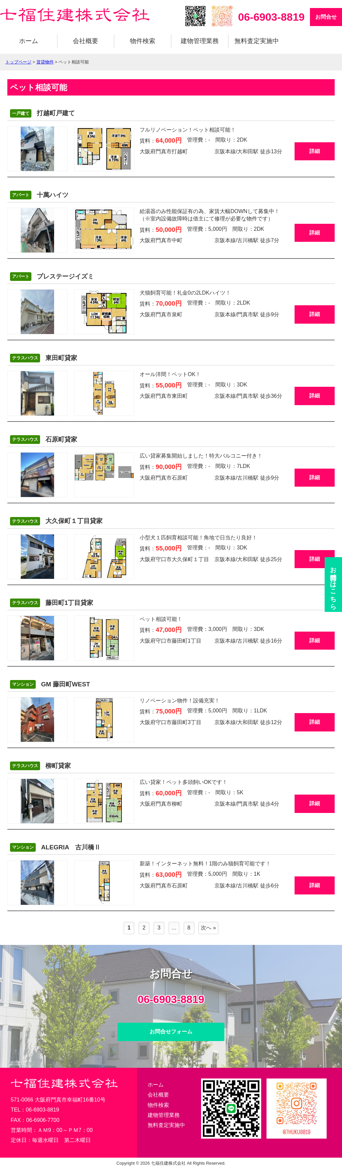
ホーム (28, 40)
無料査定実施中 (256, 40)
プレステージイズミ (52, 276)
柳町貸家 (40, 766)
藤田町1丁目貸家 (51, 603)
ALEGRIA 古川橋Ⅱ (55, 847)
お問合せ (326, 17)
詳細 (314, 151)
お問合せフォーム (171, 1031)
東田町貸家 (43, 358)
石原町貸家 (43, 439)
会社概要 (85, 40)
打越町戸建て (42, 113)
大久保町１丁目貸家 (56, 521)
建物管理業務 (200, 40)
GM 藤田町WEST (50, 684)
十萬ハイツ (39, 195)
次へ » (208, 928)
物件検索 (142, 40)
